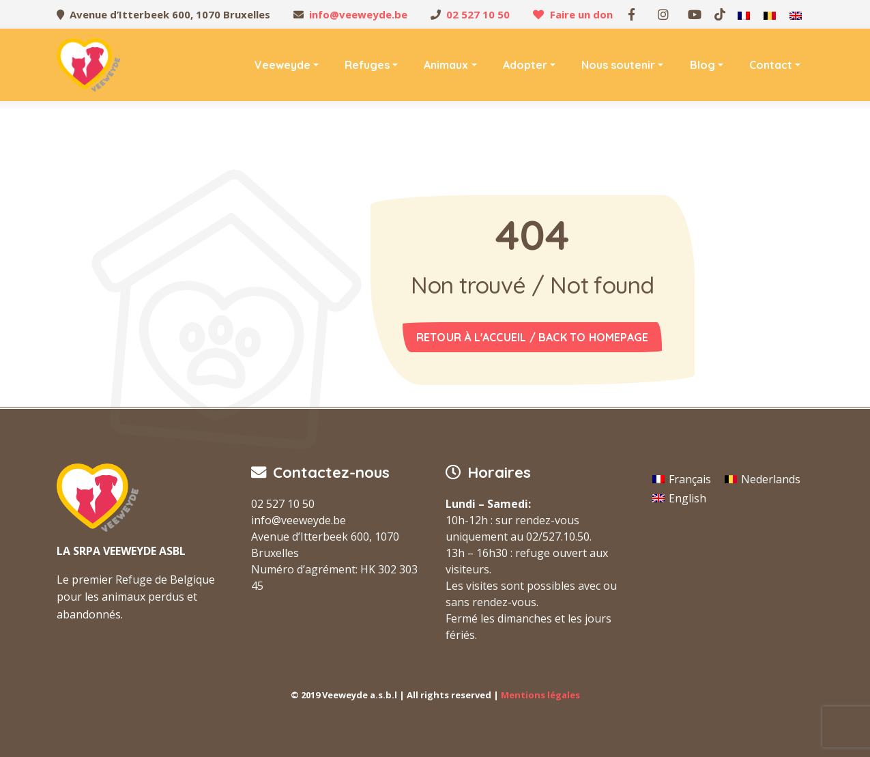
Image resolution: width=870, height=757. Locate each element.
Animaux (446, 65)
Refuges (367, 65)
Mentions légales (540, 695)
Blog (702, 65)
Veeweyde (282, 65)
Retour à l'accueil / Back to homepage (532, 337)
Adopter (525, 65)
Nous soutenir (618, 65)
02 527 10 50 (478, 14)
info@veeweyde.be (358, 14)
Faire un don (581, 14)
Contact (770, 65)
